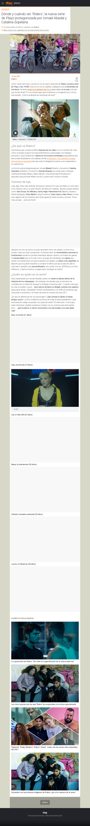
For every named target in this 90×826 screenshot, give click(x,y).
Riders (49, 89)
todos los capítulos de (37, 89)
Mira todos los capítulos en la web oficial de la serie (26, 30)
